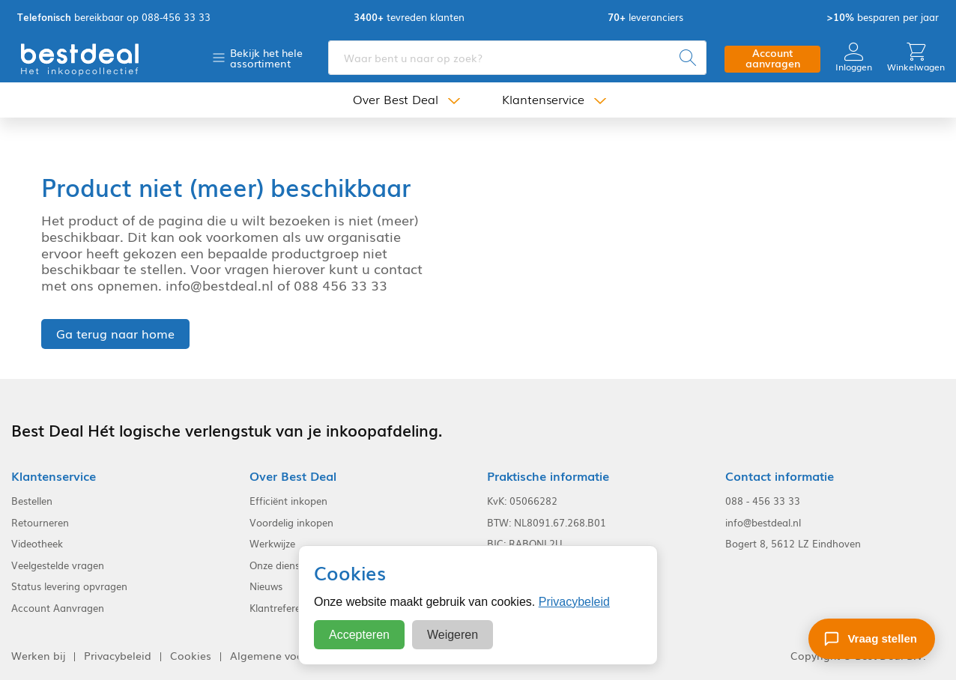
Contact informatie (779, 476)
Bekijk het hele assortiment (266, 57)
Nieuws (265, 586)
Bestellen (31, 501)
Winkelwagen (916, 57)
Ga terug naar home (115, 333)
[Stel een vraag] (871, 639)
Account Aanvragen (57, 608)
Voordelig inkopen (291, 523)
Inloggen (853, 57)
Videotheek (37, 544)
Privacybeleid (574, 601)
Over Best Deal (395, 99)
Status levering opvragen (69, 586)
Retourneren (40, 523)
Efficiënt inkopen (288, 501)
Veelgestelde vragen (57, 565)
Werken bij (38, 655)
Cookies (190, 655)
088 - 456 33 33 (762, 501)
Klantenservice (543, 99)
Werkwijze (272, 544)
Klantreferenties (285, 608)
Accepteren (359, 634)
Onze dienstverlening (297, 565)
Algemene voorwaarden (291, 655)
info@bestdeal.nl (763, 523)
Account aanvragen (772, 58)
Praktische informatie (548, 476)
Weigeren (452, 634)
